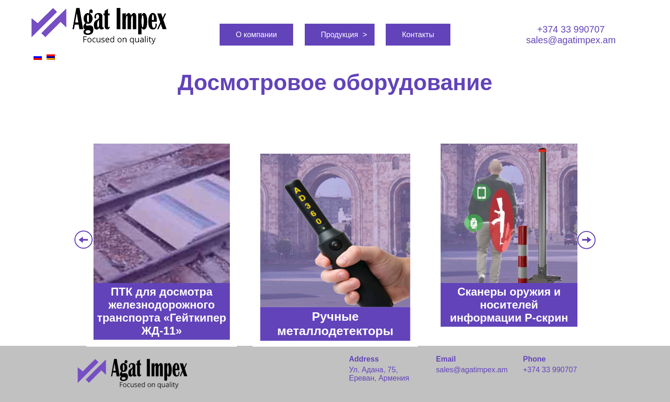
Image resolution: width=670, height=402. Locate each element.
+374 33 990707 (570, 29)
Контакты (418, 35)
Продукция (339, 35)
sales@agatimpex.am (571, 40)
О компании (256, 35)
